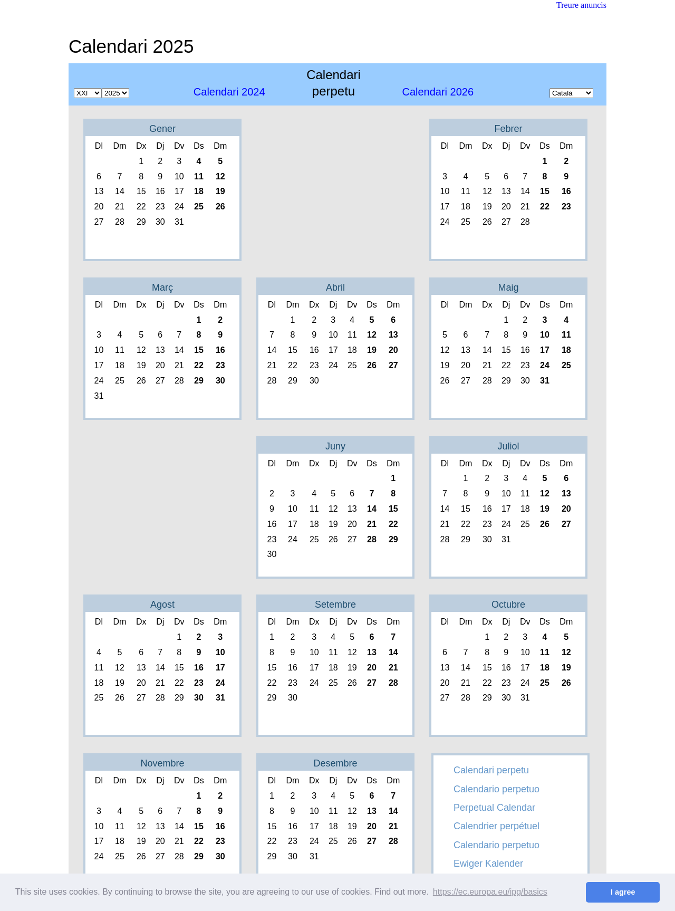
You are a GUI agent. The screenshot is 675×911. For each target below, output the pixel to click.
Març (162, 287)
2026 (438, 92)
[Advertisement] (414, 39)
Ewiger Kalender (488, 863)
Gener (162, 128)
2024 (229, 92)
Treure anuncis (581, 5)
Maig (508, 287)
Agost (162, 604)
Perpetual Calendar (494, 807)
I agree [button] (623, 892)
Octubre (508, 604)
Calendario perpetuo (496, 789)
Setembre (335, 604)
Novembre (162, 763)
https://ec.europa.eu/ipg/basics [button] (490, 891)
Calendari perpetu (491, 770)
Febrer (508, 128)
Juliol (508, 446)
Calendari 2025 (131, 46)
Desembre (335, 763)
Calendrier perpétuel (496, 826)
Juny (335, 446)
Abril (335, 287)
